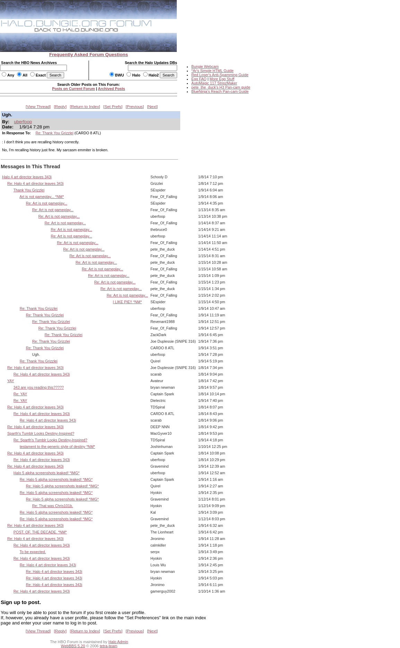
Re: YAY (20, 394)
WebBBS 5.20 (73, 646)
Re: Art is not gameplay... (46, 203)
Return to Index (85, 106)
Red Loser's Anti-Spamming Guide (220, 75)
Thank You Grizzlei (29, 190)
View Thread (38, 106)
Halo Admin (118, 642)
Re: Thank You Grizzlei (54, 133)
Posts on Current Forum (73, 89)
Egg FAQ (199, 79)
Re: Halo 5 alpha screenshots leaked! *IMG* (56, 479)
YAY (10, 381)
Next (152, 106)
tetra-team (109, 646)
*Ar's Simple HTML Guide (212, 71)
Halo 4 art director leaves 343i (27, 177)
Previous (135, 106)
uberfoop (23, 121)
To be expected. (33, 552)
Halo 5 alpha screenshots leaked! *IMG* (47, 473)
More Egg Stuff (221, 79)
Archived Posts (111, 89)
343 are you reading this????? (39, 387)
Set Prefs (112, 106)
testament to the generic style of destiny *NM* (57, 446)
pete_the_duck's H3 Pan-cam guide (220, 87)
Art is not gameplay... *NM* (41, 197)
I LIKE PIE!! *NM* (127, 302)
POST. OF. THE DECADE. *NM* (40, 532)
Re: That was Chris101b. (52, 506)
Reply (60, 106)
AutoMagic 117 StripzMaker (214, 83)
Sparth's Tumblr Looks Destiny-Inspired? (40, 433)
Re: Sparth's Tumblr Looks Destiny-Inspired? (50, 440)
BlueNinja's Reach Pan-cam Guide (220, 91)
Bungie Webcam (205, 66)
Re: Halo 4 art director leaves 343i (35, 183)
